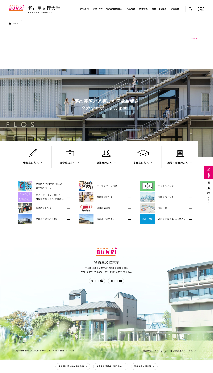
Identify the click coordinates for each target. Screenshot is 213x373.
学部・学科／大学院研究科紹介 (107, 9)
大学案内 (84, 9)
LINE (102, 281)
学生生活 (175, 9)
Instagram (111, 281)
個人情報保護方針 (178, 351)
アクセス (209, 200)
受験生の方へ (209, 174)
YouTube (120, 281)
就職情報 (143, 9)
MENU (201, 9)
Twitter (92, 281)
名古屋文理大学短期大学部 (71, 366)
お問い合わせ (160, 351)
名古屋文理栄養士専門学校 (109, 366)
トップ (194, 38)
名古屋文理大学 (44, 7)
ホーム (15, 23)
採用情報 (147, 351)
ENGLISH (193, 351)
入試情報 (131, 9)
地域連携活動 (209, 185)
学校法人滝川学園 (142, 366)
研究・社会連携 (159, 9)
